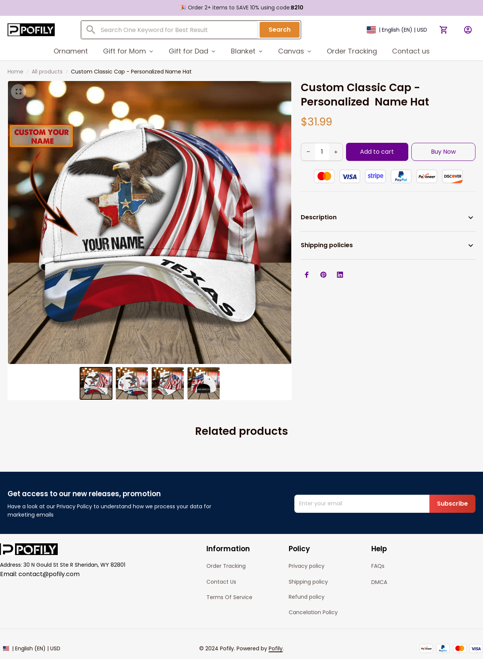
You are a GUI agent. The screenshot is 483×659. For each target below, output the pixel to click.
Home (15, 71)
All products (47, 71)
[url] (276, 649)
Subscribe (452, 503)
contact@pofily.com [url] (49, 574)
